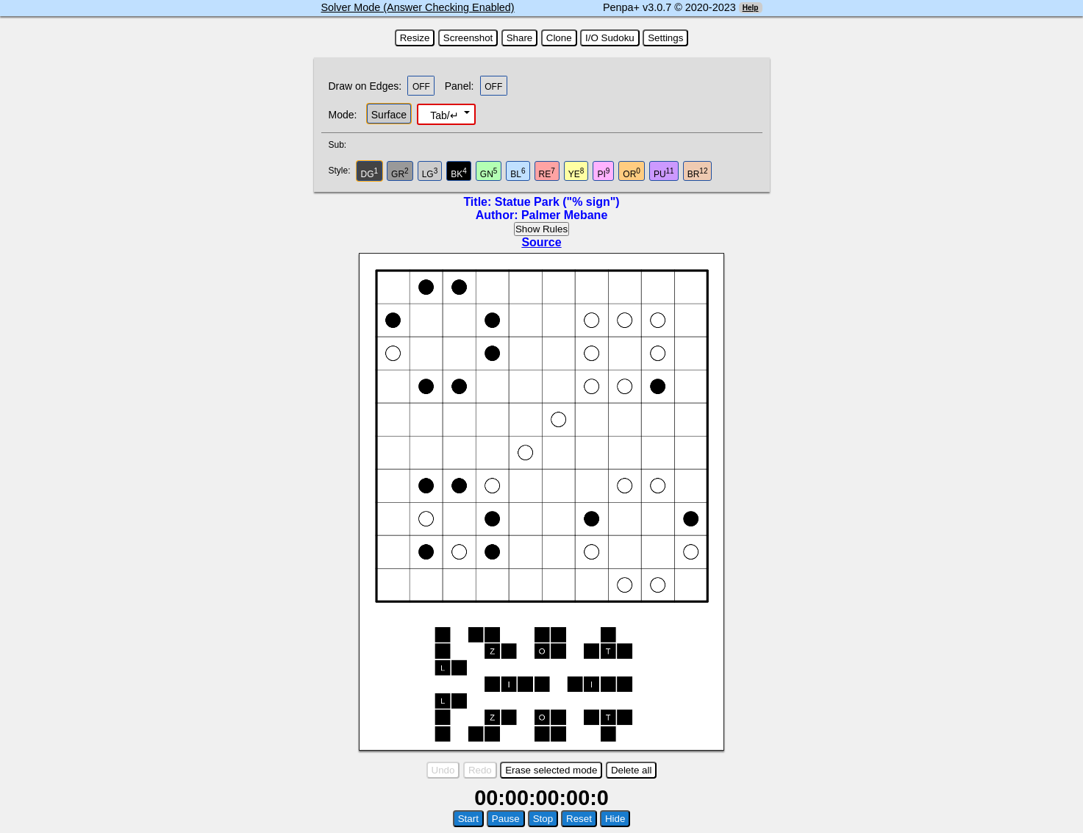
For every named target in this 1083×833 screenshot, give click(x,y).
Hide (615, 818)
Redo (480, 770)
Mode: (343, 115)
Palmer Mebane (564, 215)
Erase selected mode (551, 770)
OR (631, 173)
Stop (543, 818)
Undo (443, 770)
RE (547, 173)
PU (664, 173)
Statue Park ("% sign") (557, 202)
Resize (415, 37)
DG (370, 173)
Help (751, 8)
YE (576, 173)
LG (430, 173)
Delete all (631, 770)
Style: (341, 170)
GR (400, 173)
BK (459, 173)
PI (603, 173)
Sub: (342, 145)
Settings (665, 37)
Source (541, 242)
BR (697, 173)
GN (489, 173)
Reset (579, 818)
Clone (559, 37)
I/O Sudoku (610, 37)
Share (520, 37)
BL (517, 173)
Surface (389, 115)
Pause (506, 818)
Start (468, 818)
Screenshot (468, 37)
